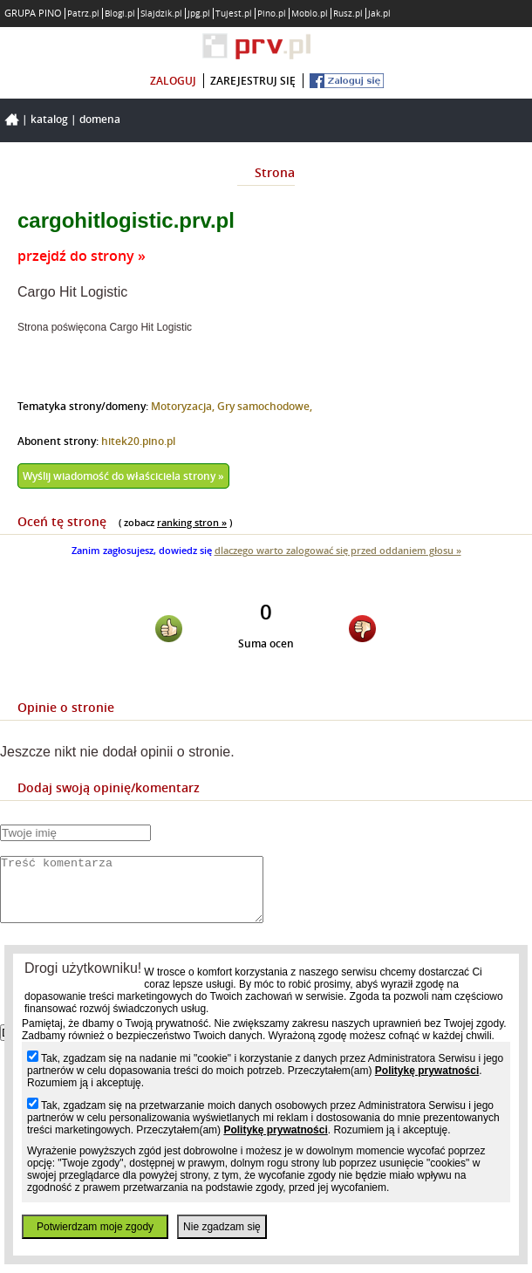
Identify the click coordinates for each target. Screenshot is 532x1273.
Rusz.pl (348, 13)
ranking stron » (192, 522)
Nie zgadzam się (222, 1227)
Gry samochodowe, (264, 406)
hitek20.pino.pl (138, 441)
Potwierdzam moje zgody (95, 1227)
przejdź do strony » (81, 255)
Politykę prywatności (427, 1070)
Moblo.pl (309, 13)
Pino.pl (271, 13)
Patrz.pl (83, 13)
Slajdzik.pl (161, 13)
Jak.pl (379, 13)
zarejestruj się (253, 80)
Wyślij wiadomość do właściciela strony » (123, 476)
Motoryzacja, (184, 406)
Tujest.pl (233, 13)
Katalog (49, 119)
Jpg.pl (199, 13)
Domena (99, 119)
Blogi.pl (120, 13)
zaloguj (173, 80)
